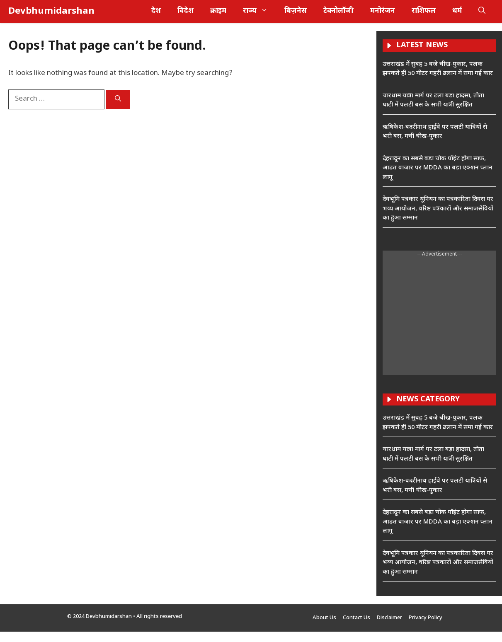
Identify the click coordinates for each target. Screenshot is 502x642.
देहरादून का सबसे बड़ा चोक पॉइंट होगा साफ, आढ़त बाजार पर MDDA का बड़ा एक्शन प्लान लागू (437, 168)
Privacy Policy (425, 617)
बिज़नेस (295, 11)
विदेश (185, 11)
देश (156, 11)
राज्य (259, 11)
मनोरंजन (382, 11)
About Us (324, 617)
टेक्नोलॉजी (338, 11)
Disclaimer (389, 617)
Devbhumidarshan (51, 11)
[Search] (118, 99)
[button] (482, 11)
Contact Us (356, 617)
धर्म (457, 11)
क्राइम (218, 11)
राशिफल (424, 11)
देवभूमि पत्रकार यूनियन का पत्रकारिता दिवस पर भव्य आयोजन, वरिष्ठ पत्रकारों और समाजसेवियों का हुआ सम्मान (438, 208)
